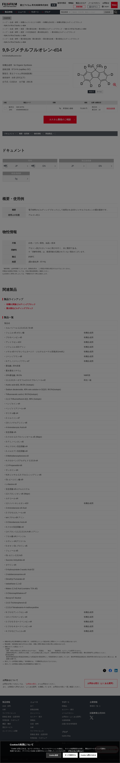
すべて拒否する (70, 755)
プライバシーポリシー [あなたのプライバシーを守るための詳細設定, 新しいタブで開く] (76, 751)
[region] (60, 752)
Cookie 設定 (53, 755)
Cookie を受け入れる (88, 755)
